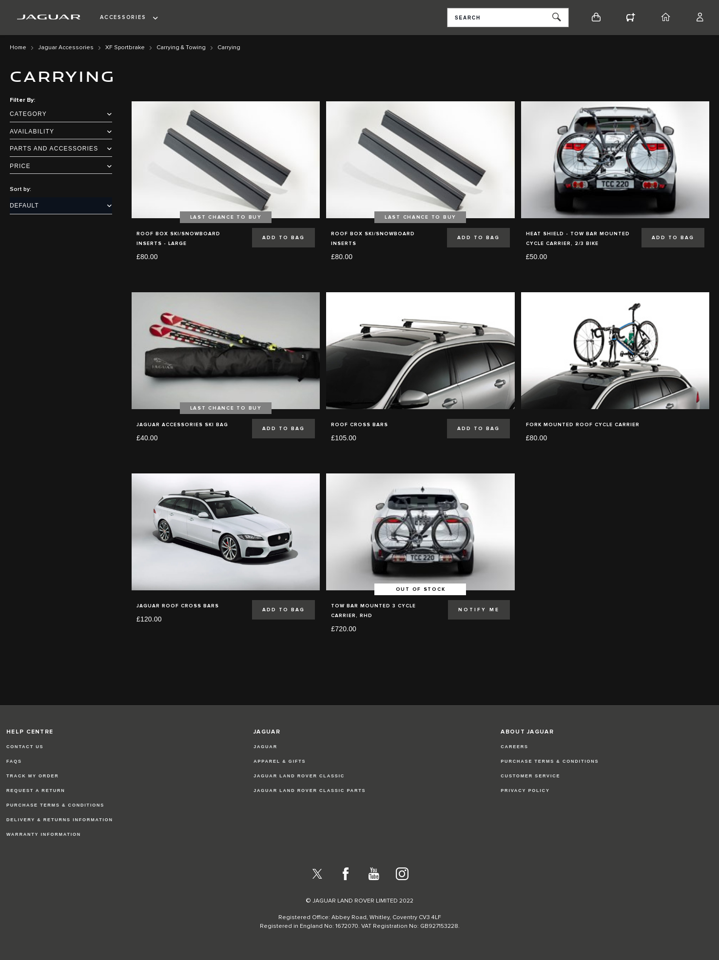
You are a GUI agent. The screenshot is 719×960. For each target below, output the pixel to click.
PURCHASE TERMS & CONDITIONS (550, 761)
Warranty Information (43, 834)
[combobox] (507, 17)
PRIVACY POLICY (525, 790)
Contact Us (24, 746)
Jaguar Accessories (66, 48)
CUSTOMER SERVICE (530, 775)
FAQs (14, 761)
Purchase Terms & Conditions (55, 805)
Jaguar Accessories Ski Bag (182, 424)
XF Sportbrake (125, 48)
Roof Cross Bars (359, 424)
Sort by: (20, 189)
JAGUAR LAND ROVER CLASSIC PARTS (309, 790)
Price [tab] (61, 166)
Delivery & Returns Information (59, 819)
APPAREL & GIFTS (279, 761)
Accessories (123, 17)
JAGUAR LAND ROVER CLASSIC (299, 775)
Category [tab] (61, 114)
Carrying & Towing (181, 48)
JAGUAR (265, 746)
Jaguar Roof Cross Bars (177, 605)
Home (18, 48)
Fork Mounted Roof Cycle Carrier (583, 424)
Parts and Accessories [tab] (61, 148)
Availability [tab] (61, 131)
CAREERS (514, 746)
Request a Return (35, 790)
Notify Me (479, 609)
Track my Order (32, 775)
